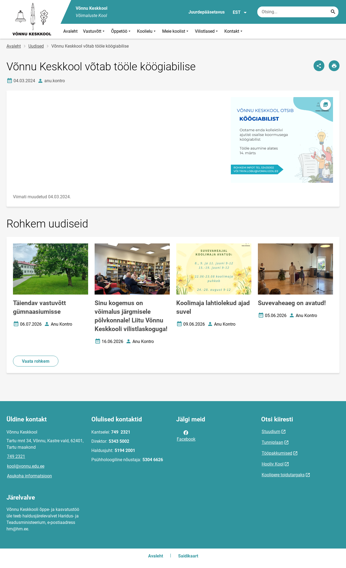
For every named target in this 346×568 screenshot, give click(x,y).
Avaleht (70, 31)
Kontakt (234, 31)
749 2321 (16, 456)
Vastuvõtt (94, 31)
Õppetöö (121, 31)
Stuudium (271, 431)
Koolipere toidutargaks (283, 474)
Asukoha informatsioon (29, 475)
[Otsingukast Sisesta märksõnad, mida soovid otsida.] (297, 11)
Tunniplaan (272, 442)
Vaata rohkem (35, 361)
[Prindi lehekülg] (334, 65)
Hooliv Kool (273, 464)
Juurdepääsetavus (206, 12)
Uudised (36, 46)
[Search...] (333, 11)
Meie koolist (175, 31)
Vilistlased (207, 31)
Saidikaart (188, 556)
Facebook (186, 435)
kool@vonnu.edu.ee (25, 466)
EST (240, 12)
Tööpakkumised (277, 453)
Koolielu (147, 31)
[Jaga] (319, 65)
